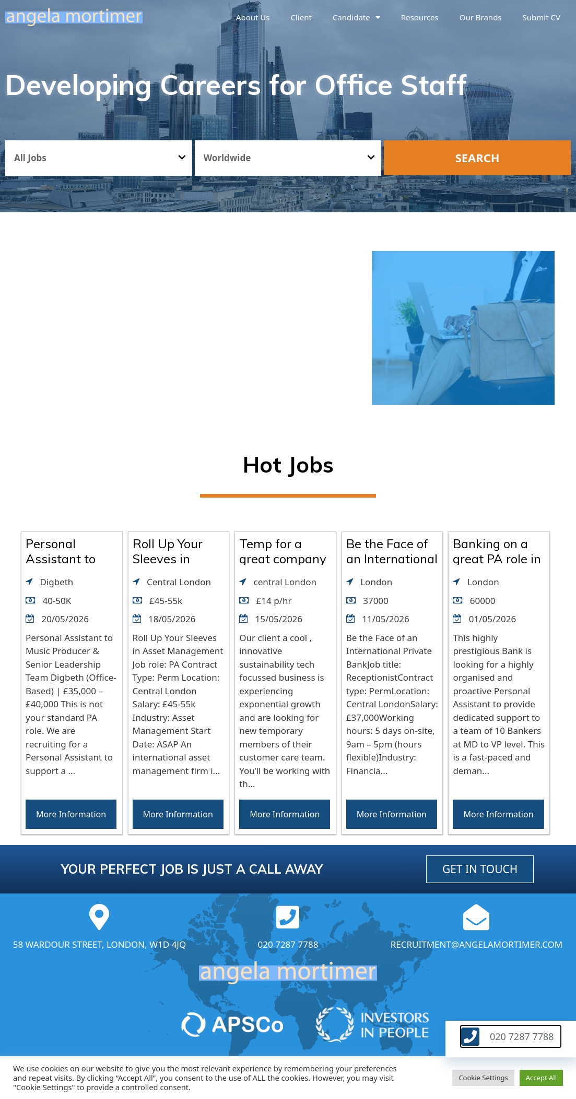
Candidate (356, 17)
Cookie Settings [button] (483, 1077)
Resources (420, 17)
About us (253, 17)
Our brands (481, 17)
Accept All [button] (541, 1077)
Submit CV (541, 17)
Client (301, 17)
